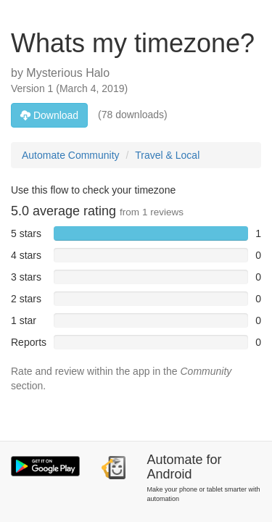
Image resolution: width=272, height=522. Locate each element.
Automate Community (71, 155)
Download (49, 115)
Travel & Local (167, 155)
